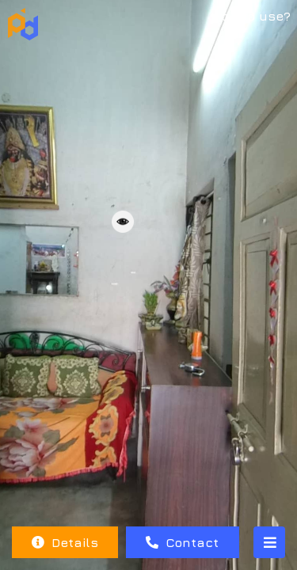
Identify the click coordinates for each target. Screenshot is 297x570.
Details (65, 542)
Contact (182, 542)
